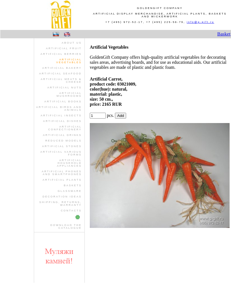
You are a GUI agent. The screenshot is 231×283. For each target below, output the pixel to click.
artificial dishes (62, 121)
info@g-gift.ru (200, 22)
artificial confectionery (65, 128)
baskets (73, 185)
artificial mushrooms (69, 94)
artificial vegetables (69, 61)
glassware (70, 191)
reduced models (63, 140)
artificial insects (61, 115)
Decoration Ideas (62, 196)
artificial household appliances (69, 163)
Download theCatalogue (66, 226)
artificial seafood (60, 73)
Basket (223, 34)
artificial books (63, 101)
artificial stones (62, 146)
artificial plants (62, 179)
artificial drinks (62, 135)
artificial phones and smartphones (62, 173)
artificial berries (61, 54)
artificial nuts (64, 87)
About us (72, 42)
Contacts (71, 210)
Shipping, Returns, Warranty (60, 203)
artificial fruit (64, 48)
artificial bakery (62, 68)
